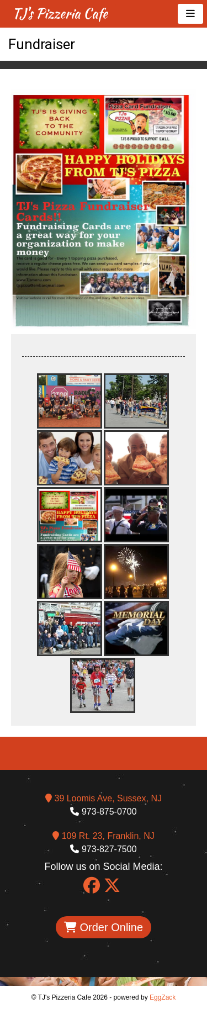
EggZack (163, 997)
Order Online (103, 927)
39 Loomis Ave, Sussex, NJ (103, 798)
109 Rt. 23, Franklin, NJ (103, 836)
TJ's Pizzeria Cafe (60, 13)
